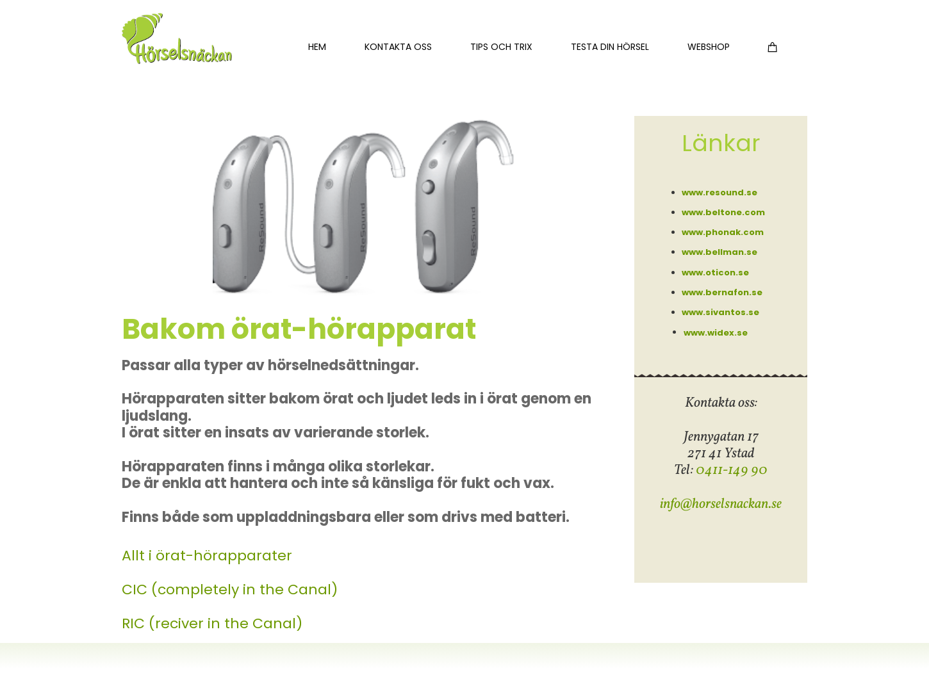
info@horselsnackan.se (721, 504)
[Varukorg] (772, 46)
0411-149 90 (732, 470)
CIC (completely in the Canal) (230, 589)
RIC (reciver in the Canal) (212, 623)
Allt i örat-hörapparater (207, 555)
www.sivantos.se (720, 312)
